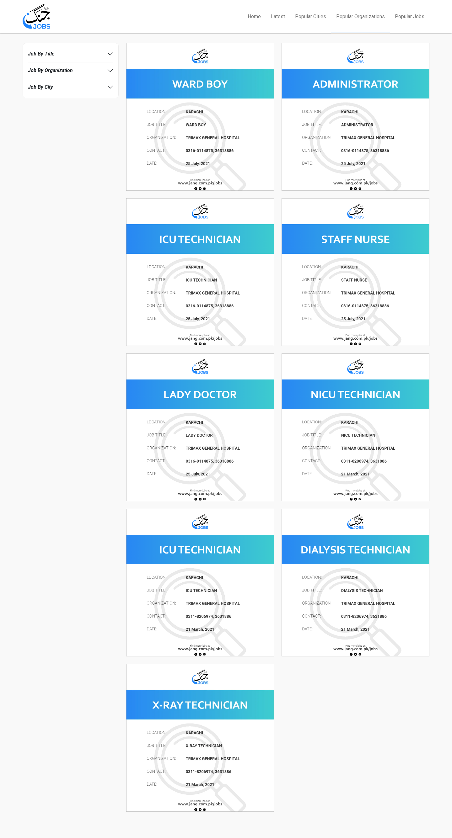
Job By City (40, 87)
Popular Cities (310, 16)
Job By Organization (50, 70)
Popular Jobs (409, 16)
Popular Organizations (360, 16)
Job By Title (41, 54)
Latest (278, 16)
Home (254, 16)
